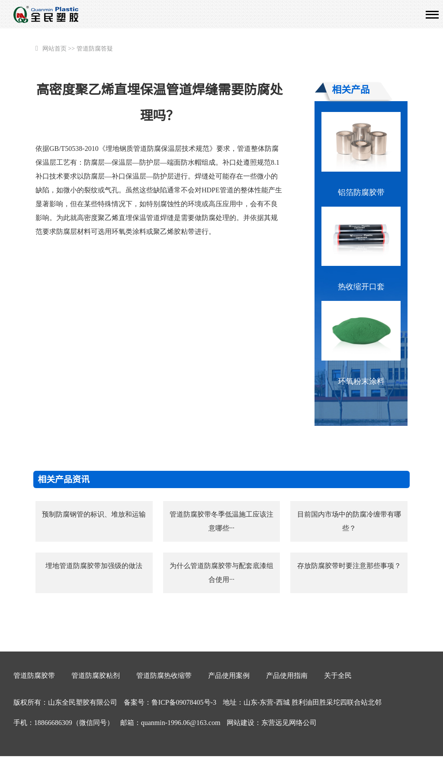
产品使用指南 (287, 675)
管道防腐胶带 (34, 675)
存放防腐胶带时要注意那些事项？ (349, 565)
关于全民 (338, 675)
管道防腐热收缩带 (164, 675)
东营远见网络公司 (289, 722)
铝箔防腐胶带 (361, 192)
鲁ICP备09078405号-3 (183, 702)
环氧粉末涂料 (361, 381)
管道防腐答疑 (95, 48)
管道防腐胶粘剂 (95, 675)
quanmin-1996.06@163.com (181, 722)
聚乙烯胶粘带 (174, 231)
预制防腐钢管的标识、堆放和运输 (94, 514)
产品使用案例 (229, 675)
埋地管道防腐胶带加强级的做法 (93, 565)
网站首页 (54, 48)
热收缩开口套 (361, 286)
